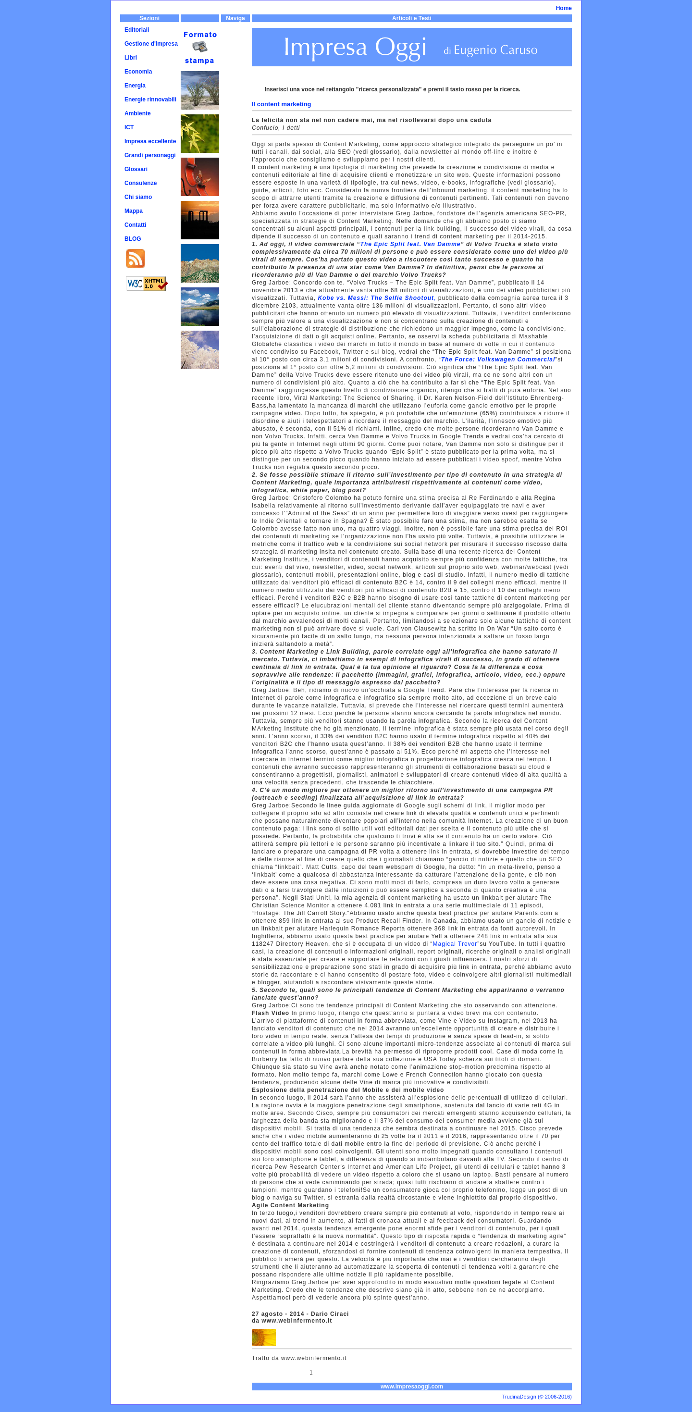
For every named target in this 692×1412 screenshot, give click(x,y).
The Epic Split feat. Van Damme (410, 244)
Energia (135, 85)
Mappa (133, 211)
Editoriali (136, 29)
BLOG (132, 238)
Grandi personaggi (150, 155)
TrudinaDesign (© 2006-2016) (537, 1397)
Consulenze (140, 183)
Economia (138, 71)
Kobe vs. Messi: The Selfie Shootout (376, 298)
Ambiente (137, 113)
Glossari (136, 169)
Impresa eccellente (150, 141)
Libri (130, 57)
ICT (129, 127)
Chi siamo (138, 197)
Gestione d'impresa (151, 43)
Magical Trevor (455, 944)
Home (564, 8)
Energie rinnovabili (150, 99)
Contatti (135, 225)
